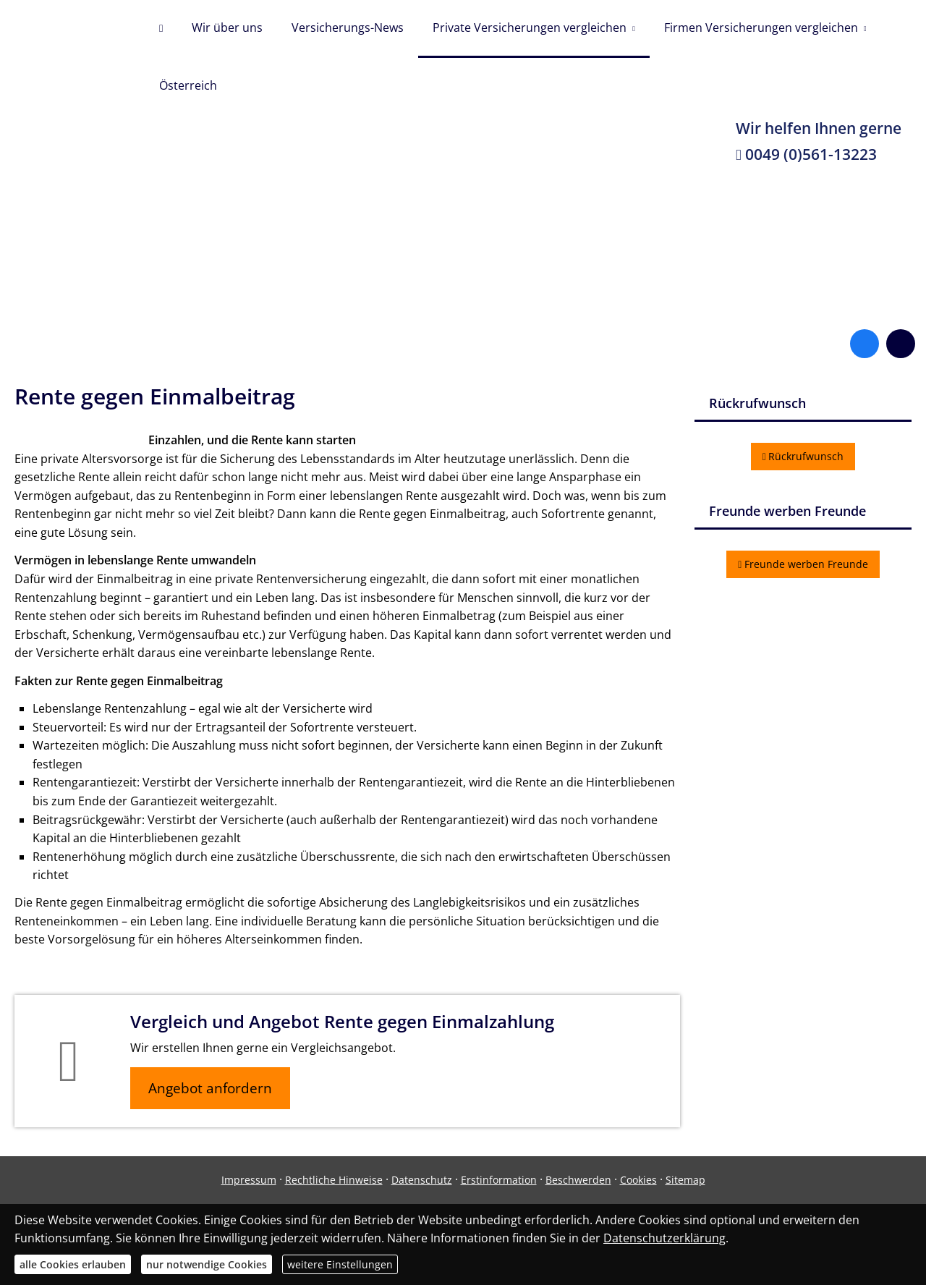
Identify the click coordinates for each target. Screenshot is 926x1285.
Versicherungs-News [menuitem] (348, 27)
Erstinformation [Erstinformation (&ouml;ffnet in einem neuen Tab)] (499, 1180)
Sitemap (685, 1180)
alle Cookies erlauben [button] (73, 1264)
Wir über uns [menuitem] (227, 27)
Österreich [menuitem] (188, 85)
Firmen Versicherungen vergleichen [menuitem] (761, 27)
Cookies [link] (638, 1180)
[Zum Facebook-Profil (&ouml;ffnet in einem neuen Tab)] (864, 343)
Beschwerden (578, 1180)
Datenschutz (421, 1180)
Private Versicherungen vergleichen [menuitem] (529, 27)
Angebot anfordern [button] (210, 1088)
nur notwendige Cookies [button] (206, 1264)
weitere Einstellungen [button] (340, 1264)
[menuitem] (161, 29)
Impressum (248, 1180)
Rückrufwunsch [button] (803, 456)
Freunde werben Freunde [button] (803, 564)
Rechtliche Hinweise (334, 1180)
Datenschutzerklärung (664, 1238)
